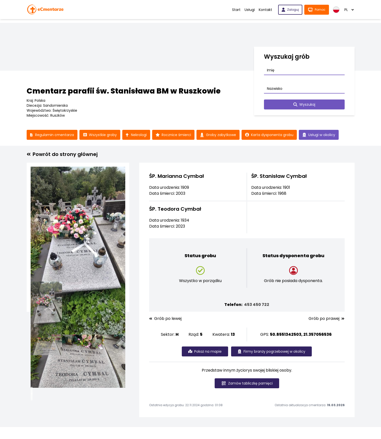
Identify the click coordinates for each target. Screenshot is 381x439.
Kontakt (265, 9)
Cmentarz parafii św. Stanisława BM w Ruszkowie (124, 91)
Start (236, 9)
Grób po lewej (165, 319)
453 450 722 (256, 304)
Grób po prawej (326, 319)
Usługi (250, 9)
